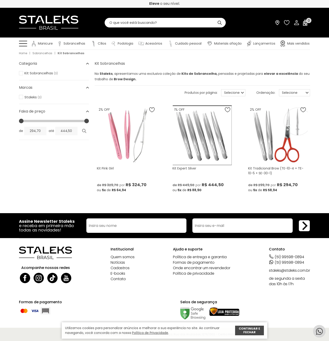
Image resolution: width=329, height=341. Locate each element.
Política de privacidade (193, 273)
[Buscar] (219, 22)
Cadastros (120, 268)
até (51, 131)
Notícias (118, 262)
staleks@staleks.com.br (289, 270)
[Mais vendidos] (294, 44)
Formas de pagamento (194, 262)
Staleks (33, 97)
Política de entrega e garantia (200, 257)
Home (23, 53)
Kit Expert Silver (184, 168)
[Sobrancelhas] (72, 43)
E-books (118, 273)
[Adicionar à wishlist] (152, 109)
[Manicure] (42, 43)
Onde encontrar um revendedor (201, 268)
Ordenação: (265, 92)
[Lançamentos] (261, 43)
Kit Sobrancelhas (71, 53)
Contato (118, 279)
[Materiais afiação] (224, 44)
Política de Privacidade (150, 332)
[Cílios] (98, 44)
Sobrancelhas (42, 53)
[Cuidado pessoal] (185, 44)
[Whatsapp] (319, 331)
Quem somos (123, 257)
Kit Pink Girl (105, 168)
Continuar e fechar (249, 330)
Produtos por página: (201, 92)
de (21, 131)
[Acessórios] (151, 43)
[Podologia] (123, 43)
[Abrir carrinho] (306, 23)
